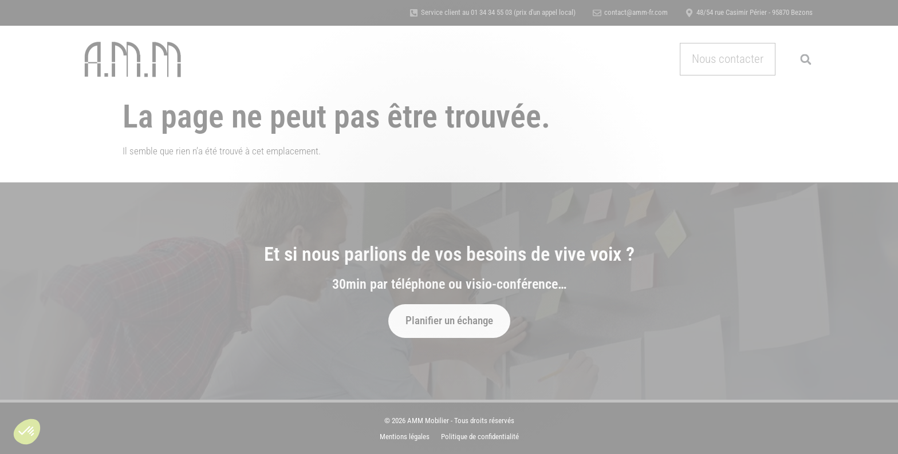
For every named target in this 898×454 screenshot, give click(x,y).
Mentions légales (405, 436)
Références (426, 58)
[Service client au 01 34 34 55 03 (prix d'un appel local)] (413, 13)
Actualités (580, 58)
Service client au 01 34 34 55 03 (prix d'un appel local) (498, 12)
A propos (377, 58)
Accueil (264, 58)
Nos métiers (319, 59)
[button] (27, 431)
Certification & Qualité (504, 58)
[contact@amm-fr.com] (597, 13)
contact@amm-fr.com (636, 12)
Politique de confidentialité (480, 436)
